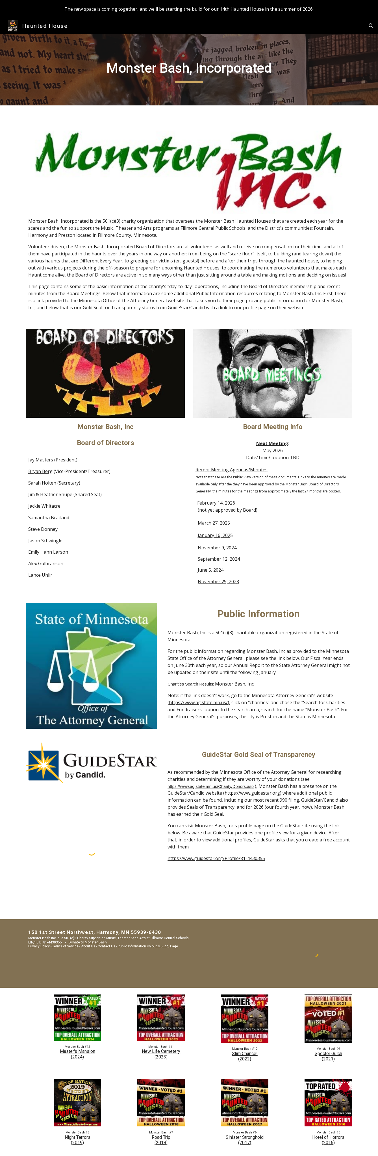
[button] (371, 26)
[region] (189, 9)
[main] (189, 69)
